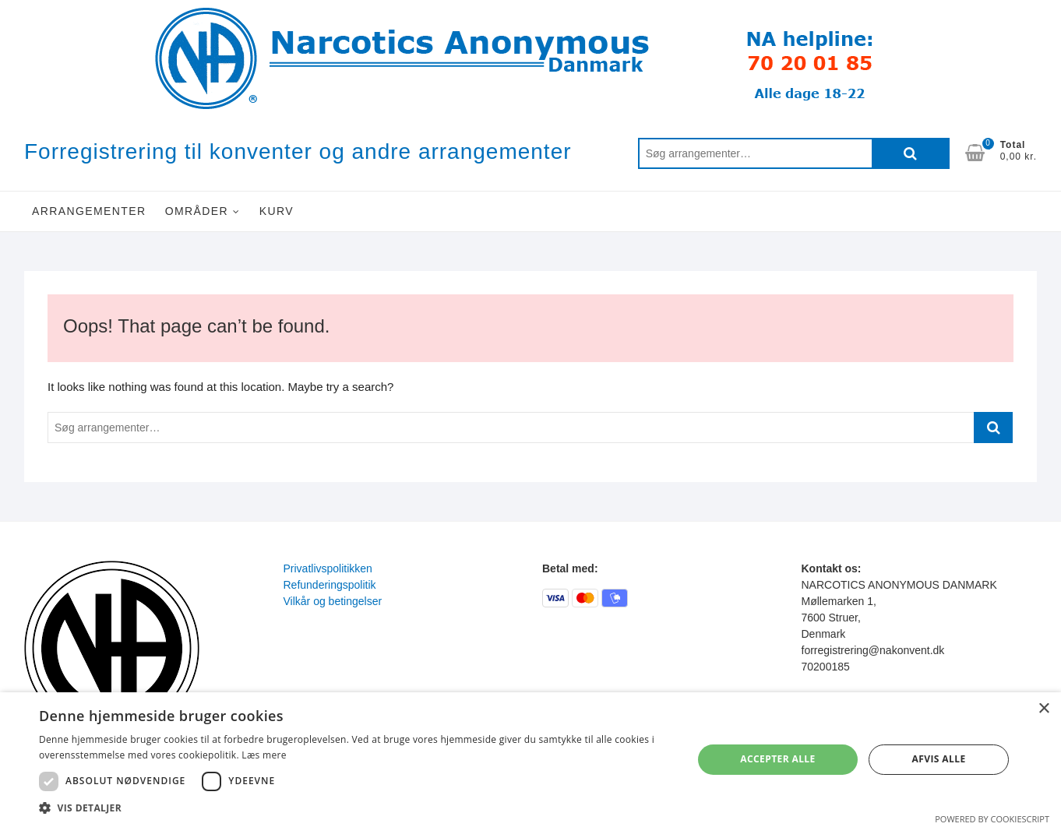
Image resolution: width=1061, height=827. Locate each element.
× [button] (1043, 709)
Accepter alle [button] (777, 758)
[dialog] (530, 759)
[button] (356, 807)
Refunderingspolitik (330, 585)
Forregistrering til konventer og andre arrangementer (298, 151)
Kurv (276, 211)
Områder (196, 211)
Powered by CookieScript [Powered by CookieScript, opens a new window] (992, 819)
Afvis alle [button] (939, 758)
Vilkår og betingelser (333, 601)
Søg (911, 153)
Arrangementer (89, 211)
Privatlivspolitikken (328, 568)
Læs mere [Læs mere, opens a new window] (263, 755)
